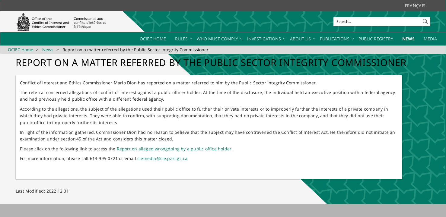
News (47, 49)
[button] (426, 20)
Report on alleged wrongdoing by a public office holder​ (174, 149)
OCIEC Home (20, 49)
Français (415, 5)
